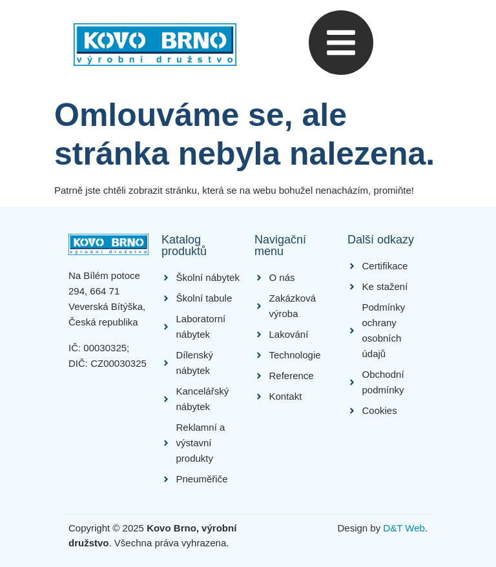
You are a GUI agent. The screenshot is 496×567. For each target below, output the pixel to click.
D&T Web (403, 527)
